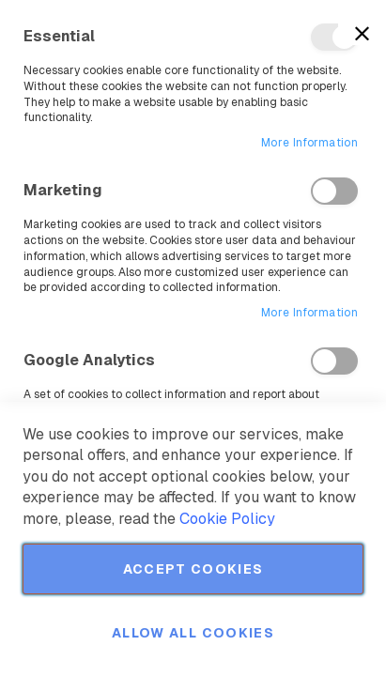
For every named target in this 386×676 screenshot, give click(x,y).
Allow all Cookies (193, 632)
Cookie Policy (227, 519)
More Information (309, 142)
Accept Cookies (193, 569)
